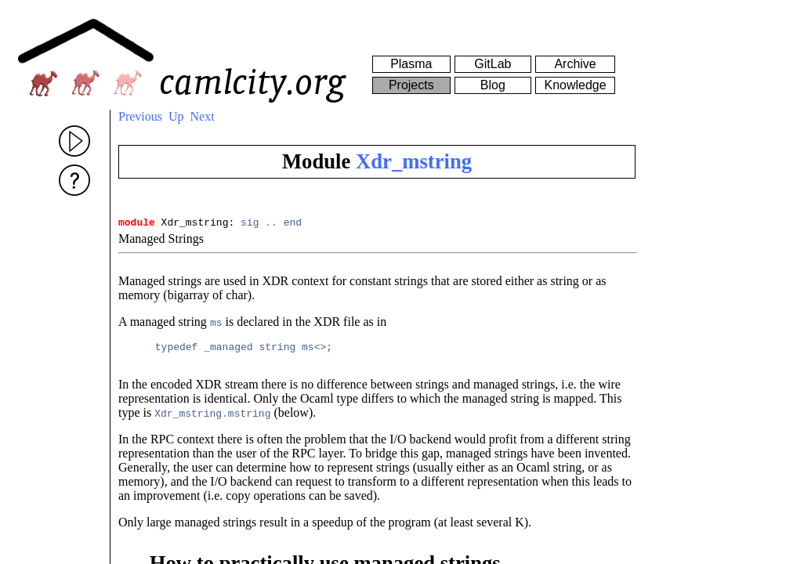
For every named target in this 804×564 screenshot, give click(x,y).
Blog (492, 85)
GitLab (492, 63)
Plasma (411, 63)
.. (271, 224)
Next (202, 116)
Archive (575, 63)
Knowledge (575, 85)
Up (176, 116)
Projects (411, 85)
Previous (140, 116)
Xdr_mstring (414, 161)
